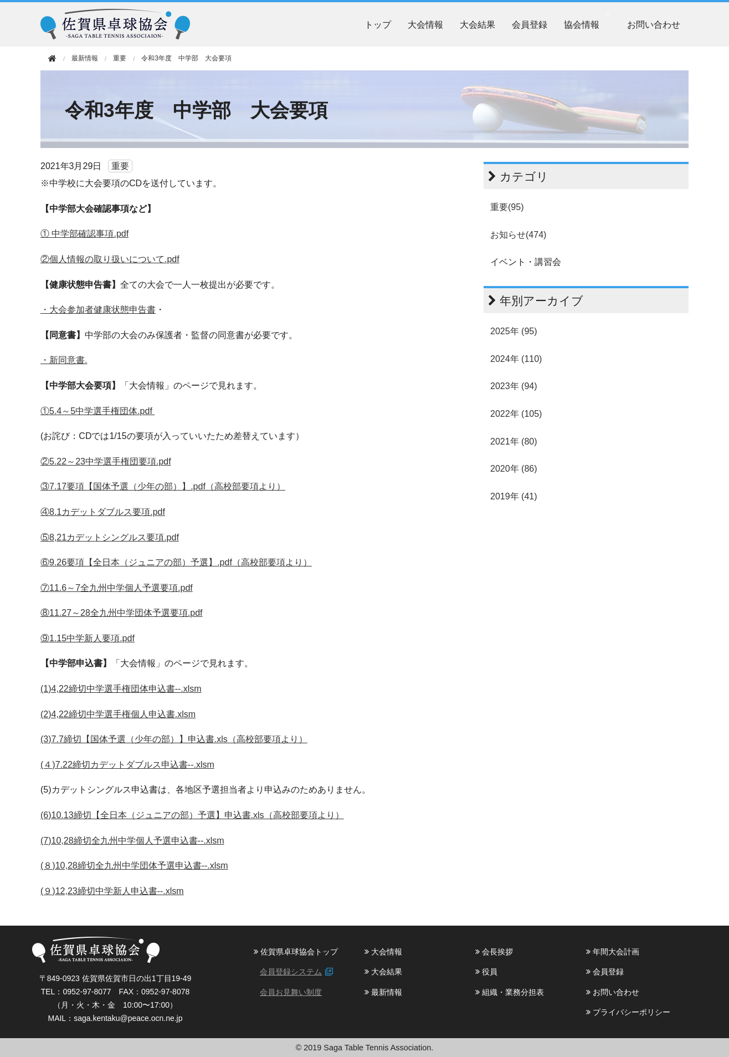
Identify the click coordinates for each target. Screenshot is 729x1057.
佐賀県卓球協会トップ (296, 951)
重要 (119, 58)
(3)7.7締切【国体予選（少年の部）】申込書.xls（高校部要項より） (173, 739)
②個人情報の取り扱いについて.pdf (109, 259)
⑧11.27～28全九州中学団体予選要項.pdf (121, 612)
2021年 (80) (513, 441)
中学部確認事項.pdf (90, 233)
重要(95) (506, 207)
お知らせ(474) (518, 234)
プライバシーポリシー (628, 1012)
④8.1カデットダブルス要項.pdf (102, 512)
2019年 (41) (513, 496)
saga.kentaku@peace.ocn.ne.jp (128, 1018)
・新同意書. (63, 360)
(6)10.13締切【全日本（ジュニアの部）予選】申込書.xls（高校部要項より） (192, 815)
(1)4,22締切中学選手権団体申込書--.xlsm (121, 688)
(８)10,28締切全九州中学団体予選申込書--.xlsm (134, 865)
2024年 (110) (516, 359)
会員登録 (529, 24)
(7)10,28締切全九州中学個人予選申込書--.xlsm (132, 840)
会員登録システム (291, 971)
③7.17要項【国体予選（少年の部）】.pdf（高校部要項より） (162, 486)
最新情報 (383, 992)
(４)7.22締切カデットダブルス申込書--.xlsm (127, 764)
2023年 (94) (513, 386)
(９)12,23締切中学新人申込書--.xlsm (112, 891)
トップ (377, 24)
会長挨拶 (494, 951)
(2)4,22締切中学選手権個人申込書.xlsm (118, 714)
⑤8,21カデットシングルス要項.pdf (109, 537)
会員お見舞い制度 (291, 992)
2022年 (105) (516, 413)
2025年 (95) (513, 331)
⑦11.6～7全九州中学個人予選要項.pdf (116, 588)
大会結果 (477, 24)
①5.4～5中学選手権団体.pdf (97, 411)
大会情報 (425, 24)
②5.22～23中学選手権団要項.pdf (105, 461)
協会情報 (581, 24)
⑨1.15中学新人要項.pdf (87, 638)
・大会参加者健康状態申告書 (98, 309)
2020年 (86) (513, 468)
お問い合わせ (653, 24)
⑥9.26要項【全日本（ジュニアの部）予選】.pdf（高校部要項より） (176, 562)
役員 (486, 971)
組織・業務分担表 (509, 992)
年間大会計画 (612, 951)
